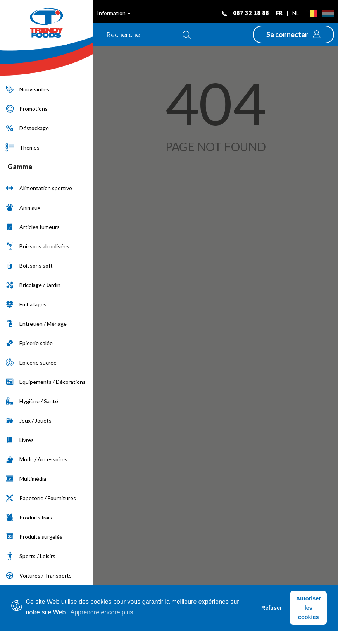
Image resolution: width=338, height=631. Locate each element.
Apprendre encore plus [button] (101, 612)
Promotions (27, 109)
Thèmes (23, 147)
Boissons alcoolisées (37, 246)
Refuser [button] (271, 608)
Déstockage (27, 128)
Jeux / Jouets (29, 420)
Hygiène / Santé (32, 401)
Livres (20, 440)
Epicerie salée (29, 343)
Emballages (26, 304)
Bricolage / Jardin (33, 285)
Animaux (23, 207)
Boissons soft (29, 265)
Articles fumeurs (33, 227)
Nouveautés (27, 89)
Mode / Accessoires (36, 459)
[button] (293, 34)
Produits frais (29, 517)
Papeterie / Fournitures (41, 498)
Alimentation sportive (39, 188)
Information (114, 13)
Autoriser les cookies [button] (308, 607)
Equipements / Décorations (46, 382)
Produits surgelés (34, 537)
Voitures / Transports (39, 575)
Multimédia (26, 479)
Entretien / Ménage (36, 324)
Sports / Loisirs (30, 556)
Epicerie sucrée (31, 362)
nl (295, 13)
